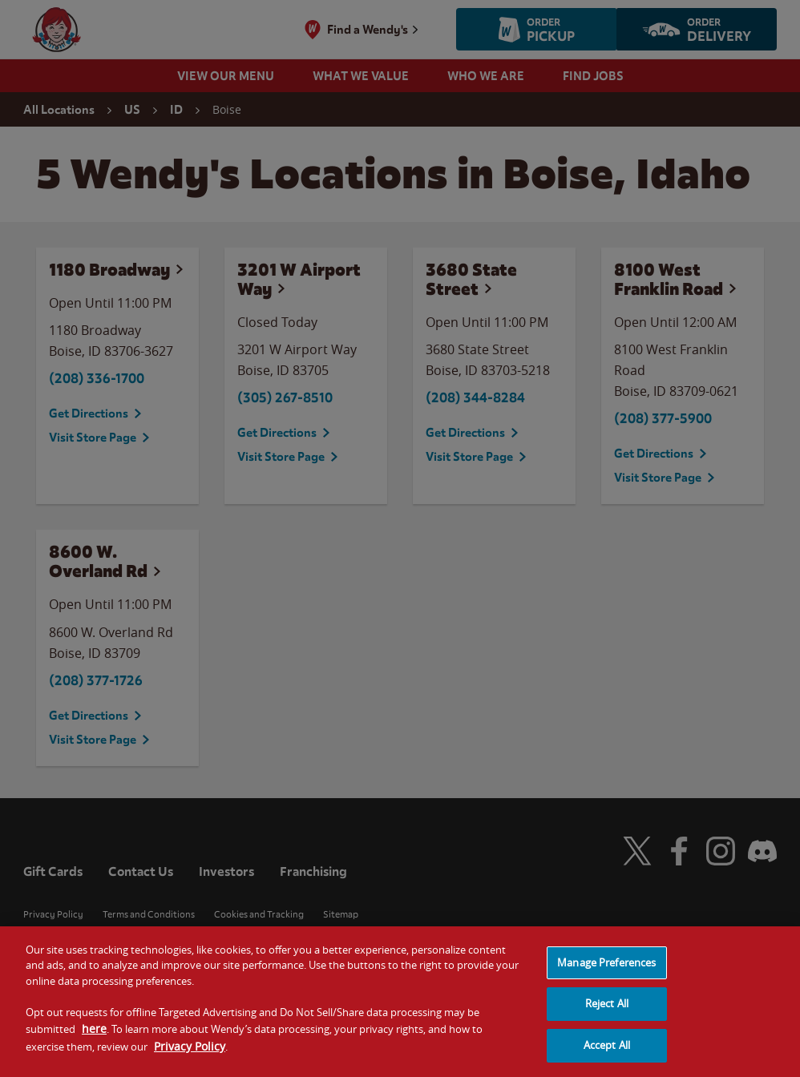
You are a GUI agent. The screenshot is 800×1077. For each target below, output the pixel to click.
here (94, 1041)
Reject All (606, 1016)
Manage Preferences (606, 974)
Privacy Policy (189, 1058)
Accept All (607, 1057)
